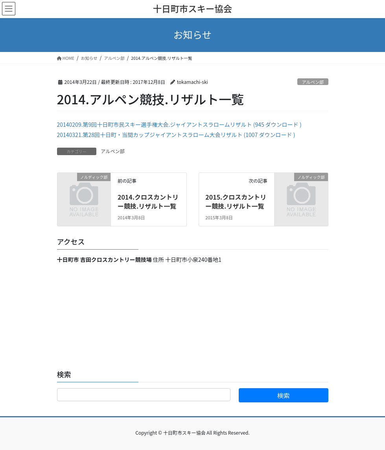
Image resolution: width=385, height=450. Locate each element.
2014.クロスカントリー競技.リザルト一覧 (148, 201)
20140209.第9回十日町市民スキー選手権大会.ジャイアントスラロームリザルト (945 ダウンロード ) (179, 124)
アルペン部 (313, 82)
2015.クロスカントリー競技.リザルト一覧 (235, 201)
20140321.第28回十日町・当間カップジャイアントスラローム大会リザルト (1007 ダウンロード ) (176, 135)
